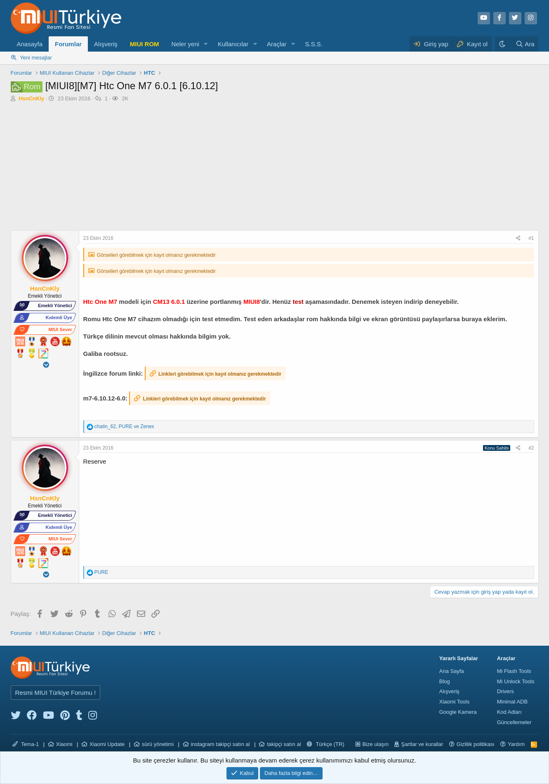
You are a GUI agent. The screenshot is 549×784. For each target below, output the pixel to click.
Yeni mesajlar (36, 57)
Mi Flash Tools (514, 671)
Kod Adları (509, 712)
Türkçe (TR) (325, 744)
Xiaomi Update (107, 744)
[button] (206, 44)
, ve (124, 426)
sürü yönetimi (158, 744)
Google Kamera (458, 712)
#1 (531, 238)
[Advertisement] (274, 168)
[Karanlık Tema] (503, 44)
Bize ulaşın (375, 744)
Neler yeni (186, 43)
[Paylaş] (519, 238)
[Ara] (525, 44)
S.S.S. (314, 43)
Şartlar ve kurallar (422, 744)
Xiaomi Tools (454, 702)
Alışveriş (106, 43)
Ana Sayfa (451, 671)
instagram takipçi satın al (220, 744)
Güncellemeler (514, 722)
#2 (531, 448)
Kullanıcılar (233, 43)
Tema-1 (25, 744)
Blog (444, 681)
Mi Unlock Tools (516, 681)
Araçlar (277, 43)
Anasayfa (30, 43)
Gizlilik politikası (476, 744)
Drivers (505, 691)
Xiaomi (64, 744)
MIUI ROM (144, 43)
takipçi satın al (284, 744)
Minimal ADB (512, 702)
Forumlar (68, 43)
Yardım (516, 744)
